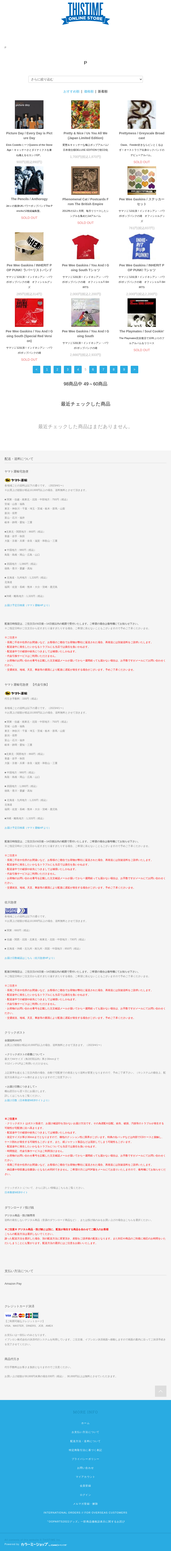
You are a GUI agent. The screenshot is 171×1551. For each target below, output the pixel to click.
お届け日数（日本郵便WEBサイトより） (28, 1100)
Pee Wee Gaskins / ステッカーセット (141, 201)
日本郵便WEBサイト (16, 1192)
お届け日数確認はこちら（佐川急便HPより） (30, 958)
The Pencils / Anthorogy (29, 199)
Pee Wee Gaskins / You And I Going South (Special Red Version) (29, 336)
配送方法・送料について (85, 1441)
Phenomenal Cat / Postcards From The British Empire (85, 201)
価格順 (89, 91)
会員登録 (85, 1485)
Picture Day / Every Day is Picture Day (29, 135)
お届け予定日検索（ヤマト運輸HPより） (28, 605)
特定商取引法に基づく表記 (85, 1450)
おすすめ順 (71, 91)
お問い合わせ (85, 1467)
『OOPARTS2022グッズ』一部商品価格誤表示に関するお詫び (85, 1521)
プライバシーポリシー (85, 1459)
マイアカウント (85, 1476)
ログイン (85, 1494)
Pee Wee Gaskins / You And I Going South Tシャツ (85, 267)
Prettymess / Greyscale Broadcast (141, 135)
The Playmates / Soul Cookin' (141, 331)
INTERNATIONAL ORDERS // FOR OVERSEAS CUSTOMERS (86, 1512)
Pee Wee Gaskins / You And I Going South (85, 333)
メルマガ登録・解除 (85, 1503)
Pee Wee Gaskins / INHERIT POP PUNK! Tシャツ (141, 267)
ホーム (85, 1423)
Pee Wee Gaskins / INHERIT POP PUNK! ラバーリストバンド (29, 267)
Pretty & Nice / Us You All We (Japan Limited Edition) (86, 135)
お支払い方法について (85, 1432)
